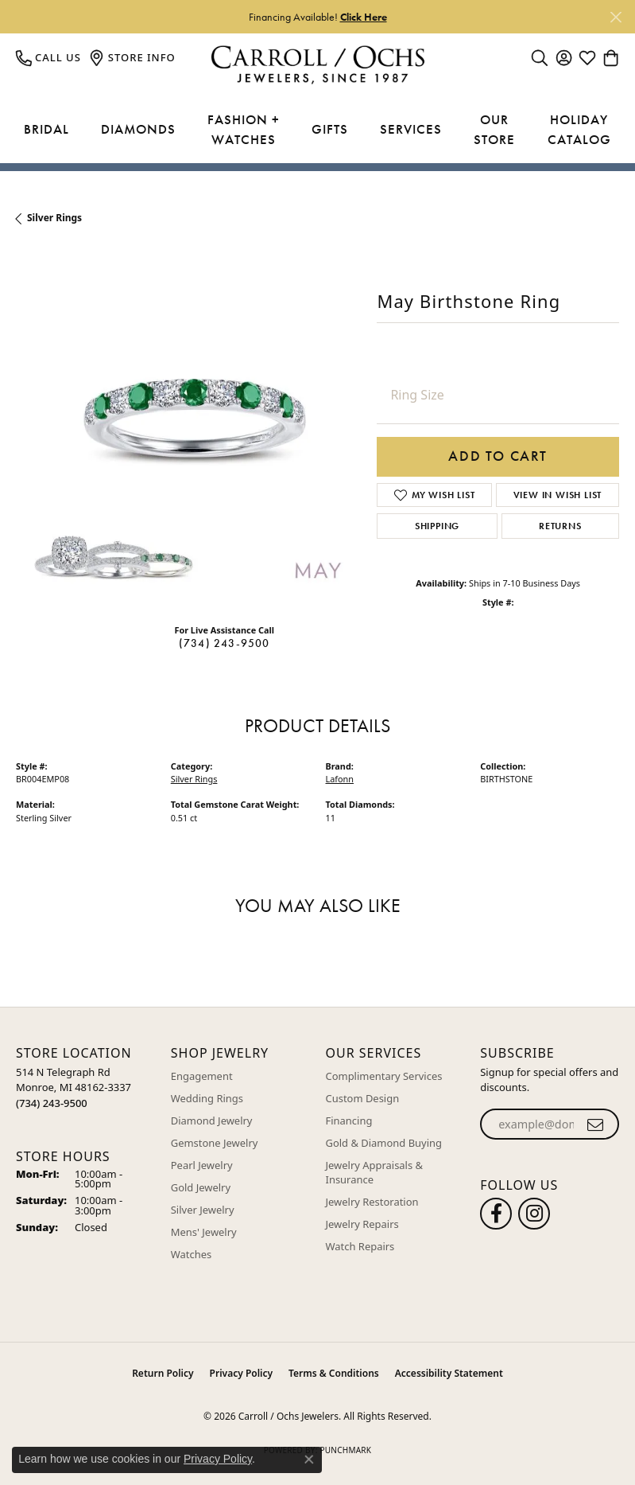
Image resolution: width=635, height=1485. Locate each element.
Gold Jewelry (200, 1187)
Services (411, 129)
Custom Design (363, 1098)
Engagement (202, 1076)
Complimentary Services (384, 1076)
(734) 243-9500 (224, 643)
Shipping (437, 526)
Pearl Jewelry (202, 1165)
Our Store (494, 130)
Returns (560, 526)
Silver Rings (54, 217)
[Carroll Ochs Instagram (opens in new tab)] (534, 1214)
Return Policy (162, 1373)
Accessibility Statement (449, 1373)
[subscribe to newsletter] (596, 1124)
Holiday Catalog (579, 130)
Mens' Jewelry (204, 1232)
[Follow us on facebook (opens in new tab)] (496, 1214)
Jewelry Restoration (372, 1202)
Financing (349, 1120)
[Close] (615, 17)
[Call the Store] (51, 1103)
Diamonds (138, 129)
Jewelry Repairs (362, 1224)
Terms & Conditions (333, 1373)
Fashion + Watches (243, 130)
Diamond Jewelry (212, 1120)
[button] (540, 57)
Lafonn (340, 779)
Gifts (330, 129)
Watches (191, 1254)
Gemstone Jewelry (214, 1143)
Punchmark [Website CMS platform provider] (345, 1450)
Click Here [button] (363, 17)
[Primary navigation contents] (317, 130)
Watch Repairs (360, 1246)
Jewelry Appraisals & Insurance (375, 1172)
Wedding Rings (207, 1098)
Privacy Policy (241, 1373)
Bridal (46, 129)
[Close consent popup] (309, 1459)
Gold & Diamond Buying (384, 1143)
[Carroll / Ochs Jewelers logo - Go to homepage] (317, 64)
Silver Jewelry (202, 1209)
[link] (48, 57)
